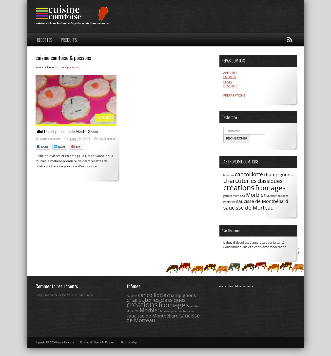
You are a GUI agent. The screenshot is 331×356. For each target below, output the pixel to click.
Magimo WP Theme (90, 342)
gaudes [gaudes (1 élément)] (227, 196)
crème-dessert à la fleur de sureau (71, 295)
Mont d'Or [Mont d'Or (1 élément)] (239, 196)
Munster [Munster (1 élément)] (271, 196)
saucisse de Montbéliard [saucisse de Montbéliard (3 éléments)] (262, 201)
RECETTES (44, 40)
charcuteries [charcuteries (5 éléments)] (240, 181)
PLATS (227, 82)
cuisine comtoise (50, 138)
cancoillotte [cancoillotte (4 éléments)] (249, 174)
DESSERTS (230, 86)
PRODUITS (69, 40)
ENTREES (229, 77)
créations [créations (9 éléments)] (238, 188)
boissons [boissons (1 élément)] (228, 175)
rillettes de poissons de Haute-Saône (67, 131)
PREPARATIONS (234, 95)
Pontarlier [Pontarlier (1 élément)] (229, 202)
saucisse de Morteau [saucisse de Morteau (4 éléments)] (248, 207)
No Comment (107, 138)
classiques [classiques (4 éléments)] (269, 180)
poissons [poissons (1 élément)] (282, 196)
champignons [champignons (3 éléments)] (278, 174)
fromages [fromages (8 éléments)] (270, 187)
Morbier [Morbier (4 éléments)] (256, 194)
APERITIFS (104, 117)
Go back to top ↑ (130, 342)
